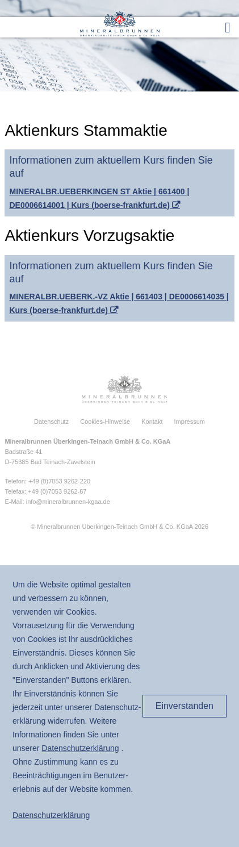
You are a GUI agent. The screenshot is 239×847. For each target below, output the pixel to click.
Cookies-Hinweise (105, 421)
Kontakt (151, 421)
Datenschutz (51, 421)
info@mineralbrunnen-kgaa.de (68, 501)
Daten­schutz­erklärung (80, 748)
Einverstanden (184, 706)
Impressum (189, 421)
